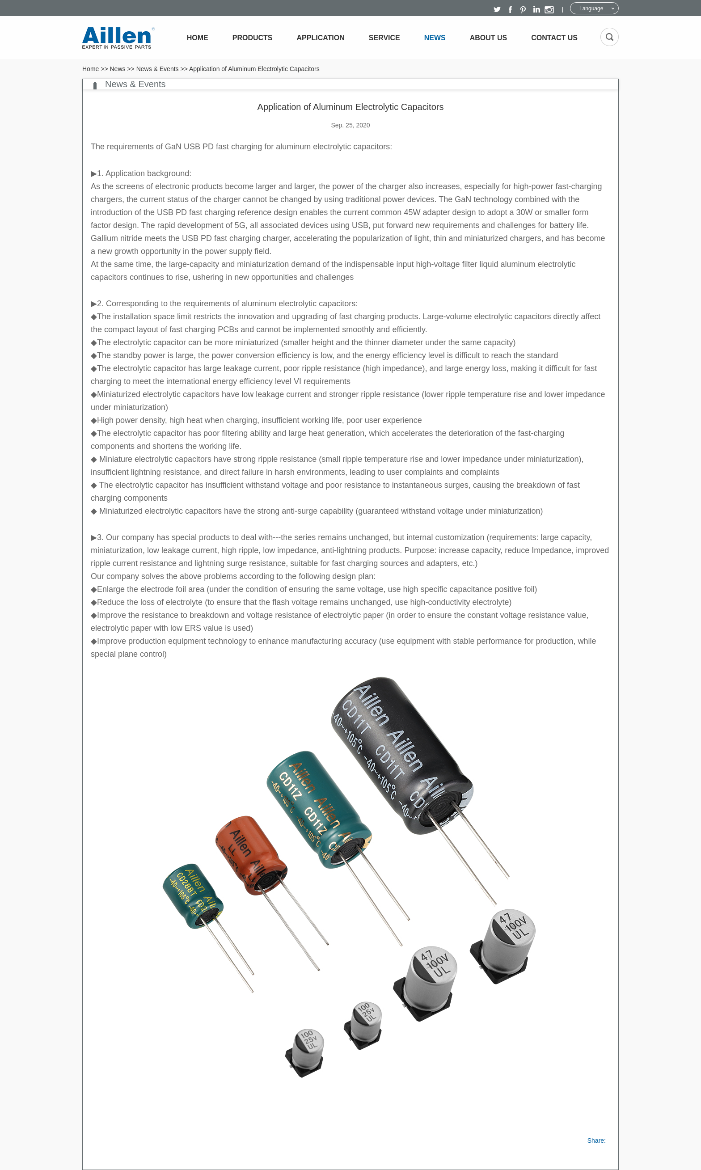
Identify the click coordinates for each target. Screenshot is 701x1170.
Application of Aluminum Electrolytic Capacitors (254, 68)
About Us (488, 38)
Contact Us (554, 38)
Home (197, 38)
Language (591, 8)
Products (252, 38)
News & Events (157, 68)
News (435, 38)
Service (384, 38)
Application (321, 38)
